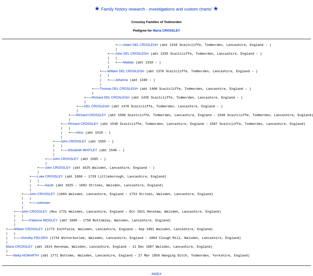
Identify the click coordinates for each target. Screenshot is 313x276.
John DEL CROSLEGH (131, 53)
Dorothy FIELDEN (35, 232)
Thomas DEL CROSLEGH (119, 87)
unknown (43, 198)
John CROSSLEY (73, 138)
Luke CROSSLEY (50, 172)
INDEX (156, 267)
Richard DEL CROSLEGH (110, 96)
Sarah (49, 181)
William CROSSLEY (28, 224)
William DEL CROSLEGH (125, 70)
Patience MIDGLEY (43, 215)
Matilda (128, 62)
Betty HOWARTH (26, 249)
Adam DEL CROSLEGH (140, 45)
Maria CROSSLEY (166, 30)
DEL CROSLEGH (96, 104)
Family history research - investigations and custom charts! (156, 9)
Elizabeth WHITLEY (82, 147)
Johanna (121, 79)
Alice (79, 130)
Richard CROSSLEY (91, 113)
